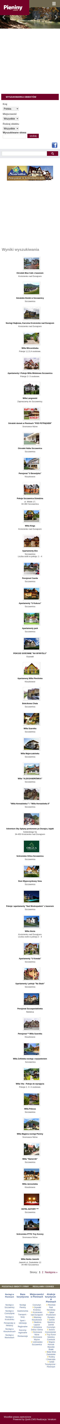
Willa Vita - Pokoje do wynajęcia (30, 1084)
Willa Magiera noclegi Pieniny (30, 1134)
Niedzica (37, 1322)
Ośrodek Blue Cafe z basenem (30, 273)
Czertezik (51, 1339)
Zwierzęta (51, 1359)
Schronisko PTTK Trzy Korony (29, 1234)
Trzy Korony (51, 1335)
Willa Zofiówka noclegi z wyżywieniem (30, 1059)
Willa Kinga (30, 526)
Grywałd (37, 1307)
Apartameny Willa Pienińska (30, 678)
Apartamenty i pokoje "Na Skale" (30, 984)
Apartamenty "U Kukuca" (30, 603)
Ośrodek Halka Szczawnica (30, 448)
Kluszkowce (37, 1320)
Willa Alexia (30, 931)
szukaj (52, 153)
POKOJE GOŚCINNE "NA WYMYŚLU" (30, 653)
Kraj (5, 104)
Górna (40, 1330)
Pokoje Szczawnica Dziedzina (30, 498)
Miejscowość (10, 114)
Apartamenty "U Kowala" (30, 959)
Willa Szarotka (30, 728)
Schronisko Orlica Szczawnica (29, 856)
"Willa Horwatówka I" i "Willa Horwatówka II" (30, 804)
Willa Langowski (30, 398)
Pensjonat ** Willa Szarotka (30, 1034)
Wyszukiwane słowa (14, 132)
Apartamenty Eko (30, 551)
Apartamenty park (30, 628)
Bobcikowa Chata (30, 703)
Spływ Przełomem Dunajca (51, 1314)
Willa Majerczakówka (30, 754)
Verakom (52, 1419)
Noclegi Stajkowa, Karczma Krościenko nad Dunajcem (30, 323)
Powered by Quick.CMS (24, 1419)
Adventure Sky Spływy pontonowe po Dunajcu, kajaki (30, 829)
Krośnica (37, 1310)
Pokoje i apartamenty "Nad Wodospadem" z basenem (30, 906)
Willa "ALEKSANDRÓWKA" (30, 779)
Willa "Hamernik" (30, 1159)
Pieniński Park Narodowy (51, 1307)
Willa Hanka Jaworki (30, 1259)
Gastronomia (22, 1311)
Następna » (51, 1272)
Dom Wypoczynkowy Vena (30, 881)
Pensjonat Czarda (30, 578)
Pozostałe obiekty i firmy (15, 1286)
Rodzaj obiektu (11, 124)
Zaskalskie (51, 1354)
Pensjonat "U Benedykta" (30, 473)
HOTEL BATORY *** (30, 1209)
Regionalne (22, 1327)
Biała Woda (51, 1352)
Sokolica (50, 1337)
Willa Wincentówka (30, 348)
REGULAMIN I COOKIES (43, 1286)
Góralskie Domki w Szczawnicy (30, 298)
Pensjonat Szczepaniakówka (30, 1009)
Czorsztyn (37, 1305)
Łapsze (37, 1325)
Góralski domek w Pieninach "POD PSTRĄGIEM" (30, 423)
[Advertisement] (29, 60)
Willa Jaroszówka (30, 1184)
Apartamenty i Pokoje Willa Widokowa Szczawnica (30, 373)
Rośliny (51, 1357)
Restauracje (23, 1336)
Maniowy (37, 1317)
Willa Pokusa (30, 1109)
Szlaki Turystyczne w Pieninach (51, 1364)
